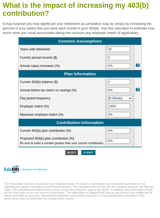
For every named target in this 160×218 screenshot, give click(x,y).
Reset (71, 152)
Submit (88, 152)
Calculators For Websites (33, 169)
